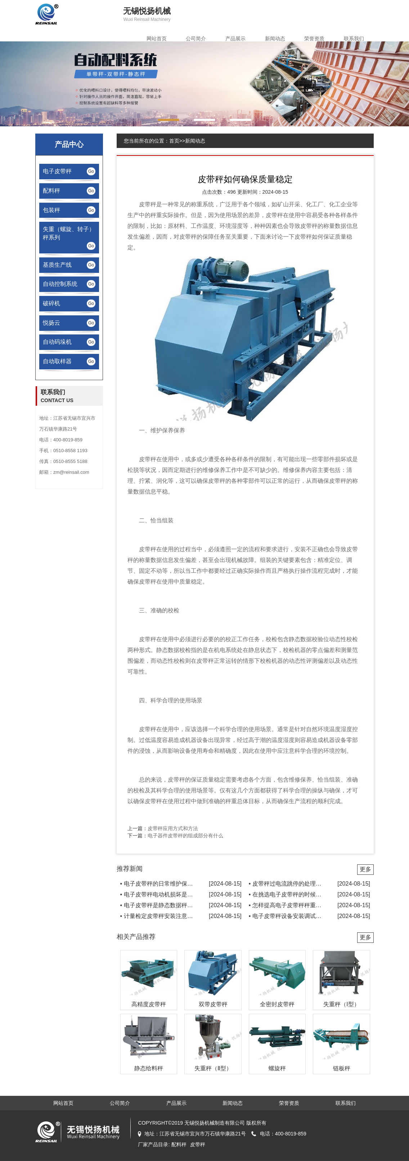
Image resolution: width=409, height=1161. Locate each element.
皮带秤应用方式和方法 (173, 828)
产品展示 (235, 38)
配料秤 (178, 1144)
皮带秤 (147, 204)
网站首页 (157, 38)
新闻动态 (275, 38)
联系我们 (354, 38)
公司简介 (196, 38)
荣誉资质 (314, 38)
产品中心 (69, 144)
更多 (365, 869)
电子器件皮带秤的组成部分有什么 (185, 835)
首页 (174, 141)
